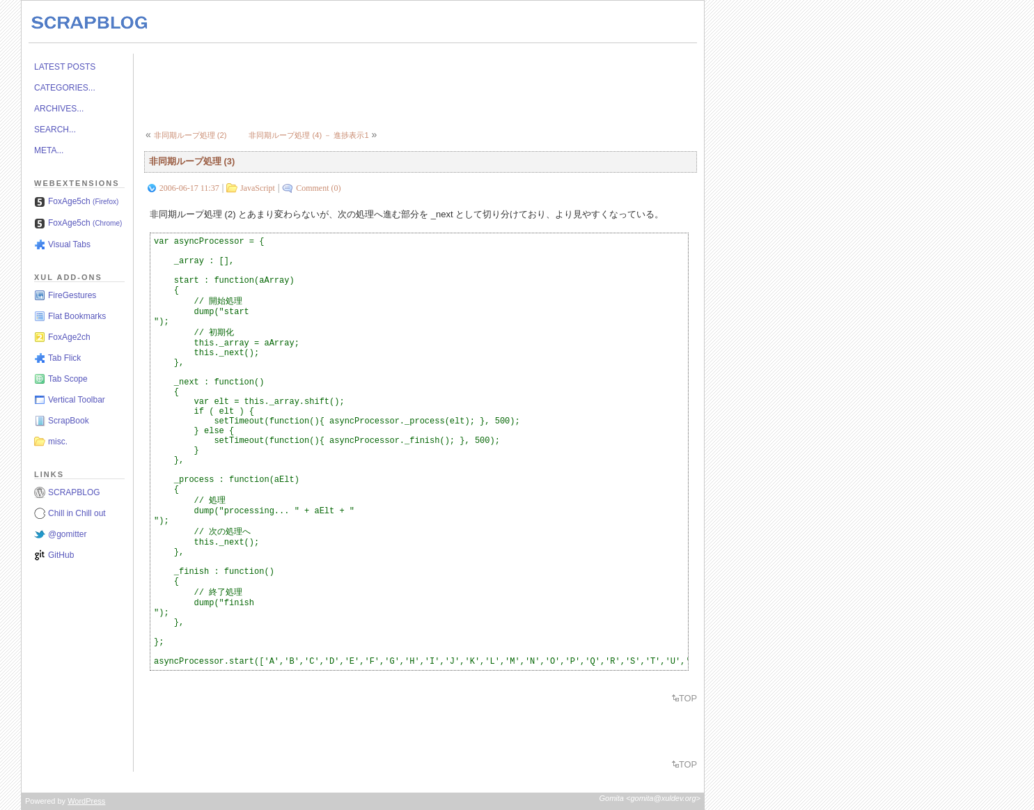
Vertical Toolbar (76, 400)
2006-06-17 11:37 (189, 188)
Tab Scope (68, 379)
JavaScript (257, 188)
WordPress (86, 801)
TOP (688, 698)
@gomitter (67, 534)
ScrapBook (68, 421)
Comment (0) (318, 188)
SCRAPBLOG (74, 492)
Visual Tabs (69, 244)
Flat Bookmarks (77, 316)
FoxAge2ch (69, 337)
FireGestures (72, 295)
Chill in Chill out (77, 513)
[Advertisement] (397, 85)
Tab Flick (64, 358)
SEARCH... (55, 129)
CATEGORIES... (64, 88)
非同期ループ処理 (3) (192, 161)
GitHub (61, 555)
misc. (58, 441)
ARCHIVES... (59, 109)
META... (48, 150)
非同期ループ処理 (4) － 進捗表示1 (308, 135)
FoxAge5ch (83, 201)
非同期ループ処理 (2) (190, 135)
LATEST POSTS (64, 67)
